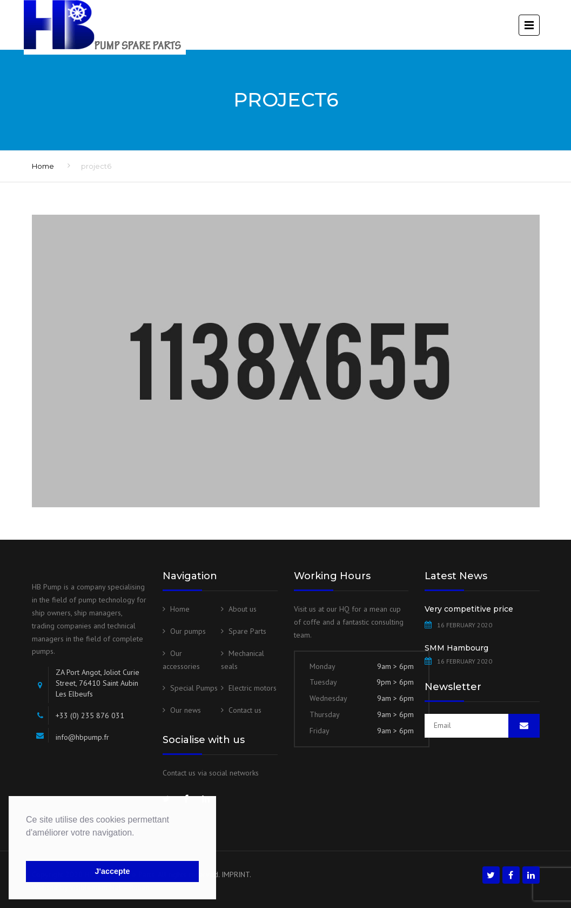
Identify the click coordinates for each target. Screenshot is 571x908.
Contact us (245, 710)
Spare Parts (247, 631)
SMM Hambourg (456, 648)
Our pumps (188, 631)
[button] (27, 846)
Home (43, 166)
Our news (185, 710)
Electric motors (253, 688)
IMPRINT (235, 874)
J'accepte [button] (112, 871)
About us (243, 609)
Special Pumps (194, 688)
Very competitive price (469, 609)
